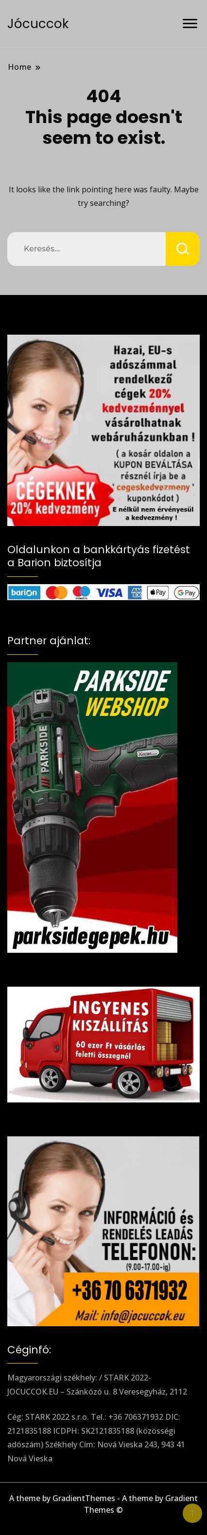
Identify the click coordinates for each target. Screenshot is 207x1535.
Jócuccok (38, 23)
